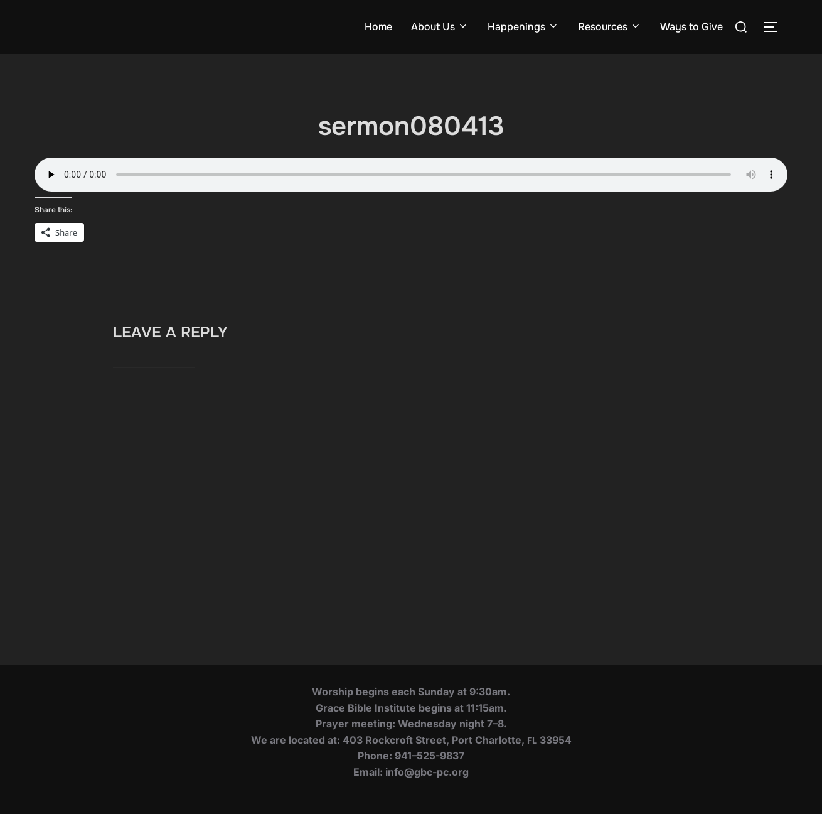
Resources (609, 26)
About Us (440, 26)
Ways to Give (691, 26)
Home (378, 26)
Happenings (523, 26)
